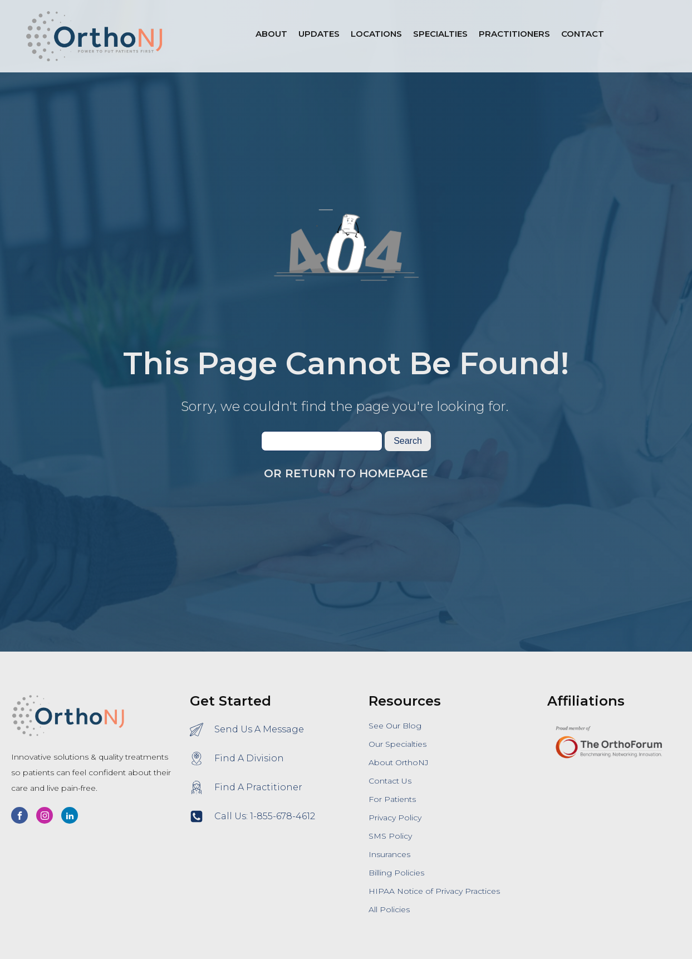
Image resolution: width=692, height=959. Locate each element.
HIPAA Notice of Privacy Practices (434, 891)
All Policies (389, 909)
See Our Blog (395, 726)
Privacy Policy (395, 818)
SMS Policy (390, 836)
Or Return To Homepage (346, 473)
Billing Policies (396, 873)
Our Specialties (397, 744)
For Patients (392, 799)
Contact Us (390, 781)
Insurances (389, 854)
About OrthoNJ (399, 762)
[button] (376, 36)
